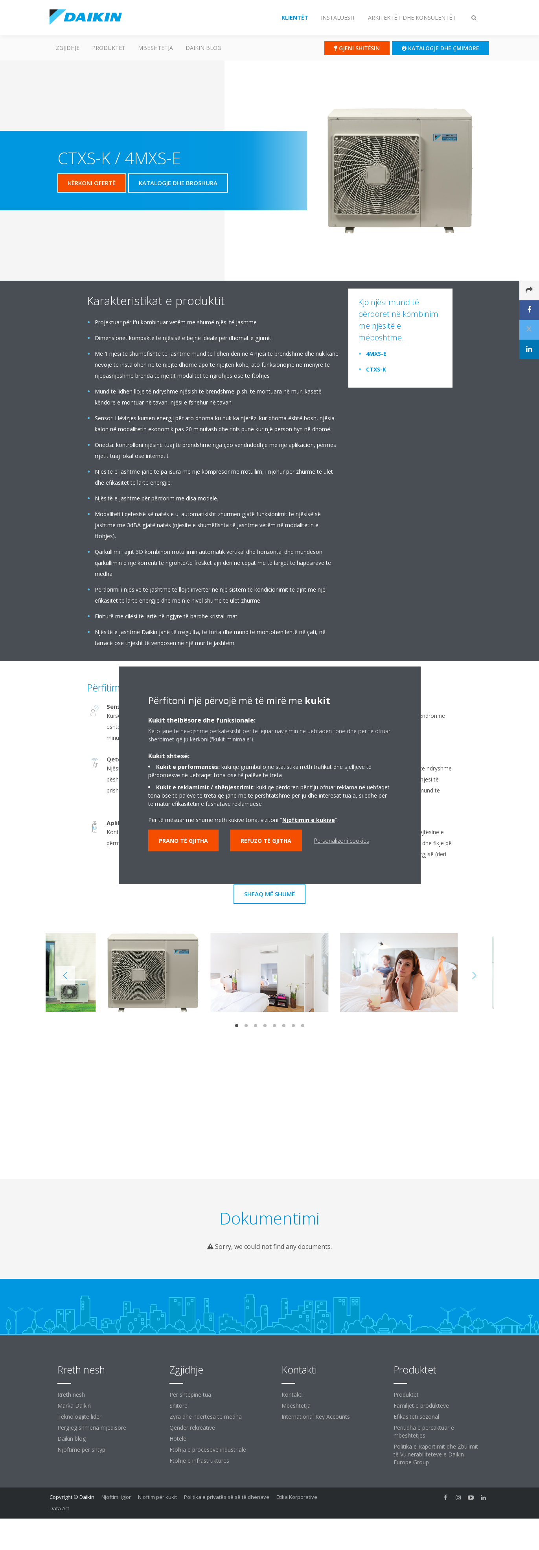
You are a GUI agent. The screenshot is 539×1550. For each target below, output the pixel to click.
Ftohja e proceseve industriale (207, 1449)
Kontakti (292, 1394)
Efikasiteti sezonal (416, 1416)
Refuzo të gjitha (266, 840)
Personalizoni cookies (341, 840)
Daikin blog (203, 47)
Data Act (59, 1508)
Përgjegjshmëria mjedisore (91, 1427)
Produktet (108, 47)
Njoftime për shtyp (81, 1449)
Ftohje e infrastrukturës (199, 1460)
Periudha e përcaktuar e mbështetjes (424, 1431)
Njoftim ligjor (116, 1496)
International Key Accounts (315, 1416)
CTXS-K (376, 369)
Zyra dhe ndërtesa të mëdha (205, 1416)
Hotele (177, 1438)
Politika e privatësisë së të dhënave (226, 1496)
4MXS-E (376, 353)
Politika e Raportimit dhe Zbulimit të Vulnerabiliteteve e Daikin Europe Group (436, 1454)
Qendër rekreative (192, 1427)
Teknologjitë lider (79, 1416)
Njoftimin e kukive (308, 819)
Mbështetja (155, 47)
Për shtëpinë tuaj (191, 1394)
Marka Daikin (74, 1405)
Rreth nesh (71, 1394)
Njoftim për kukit (157, 1496)
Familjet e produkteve (421, 1405)
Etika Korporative (296, 1496)
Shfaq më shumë (269, 894)
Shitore (178, 1405)
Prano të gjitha (183, 840)
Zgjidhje (67, 47)
